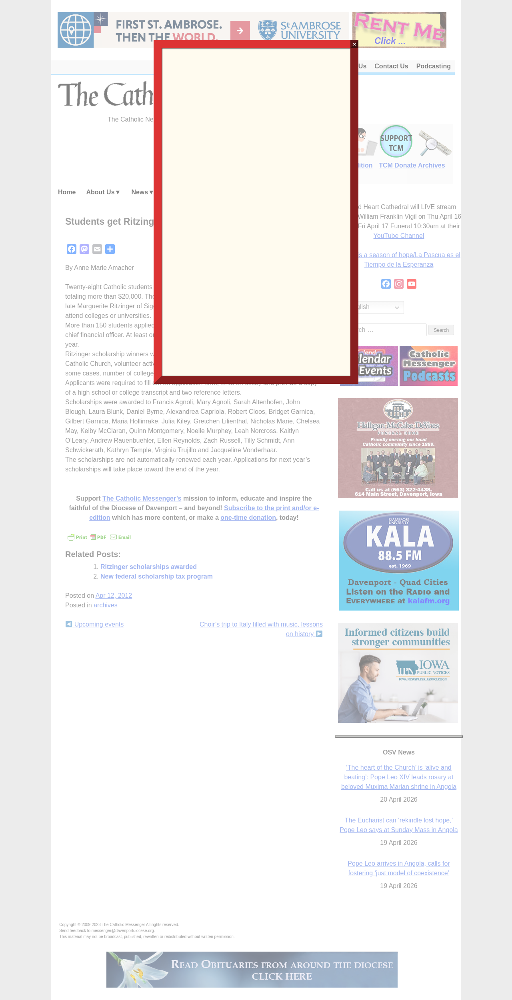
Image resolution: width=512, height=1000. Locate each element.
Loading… (256, 211)
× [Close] (354, 44)
